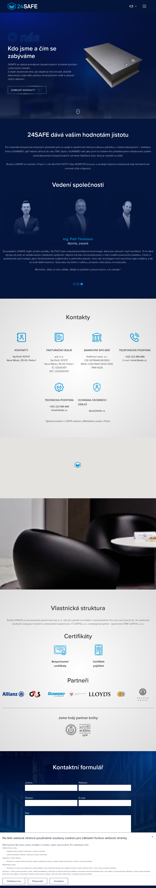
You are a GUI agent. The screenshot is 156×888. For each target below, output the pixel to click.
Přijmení (83, 782)
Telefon (29, 798)
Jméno (28, 782)
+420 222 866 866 (135, 356)
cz (133, 6)
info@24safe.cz (138, 360)
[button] (74, 284)
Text (27, 813)
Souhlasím (59, 881)
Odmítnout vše (14, 881)
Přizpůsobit (37, 881)
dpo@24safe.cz (97, 410)
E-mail (82, 798)
